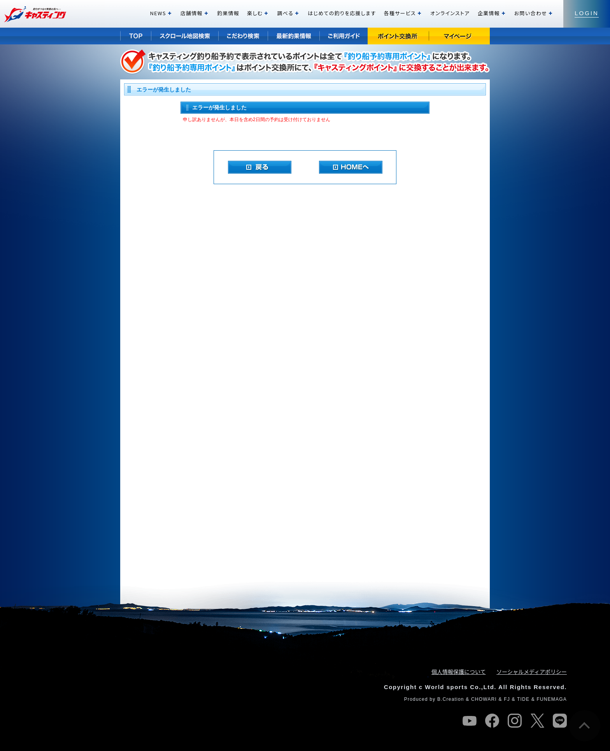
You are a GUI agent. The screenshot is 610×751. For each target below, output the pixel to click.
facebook (492, 721)
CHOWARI (484, 699)
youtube (470, 721)
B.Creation (450, 699)
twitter (537, 721)
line (560, 721)
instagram (515, 721)
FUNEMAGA (551, 699)
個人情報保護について (458, 671)
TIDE (523, 699)
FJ (507, 699)
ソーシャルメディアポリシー (531, 671)
